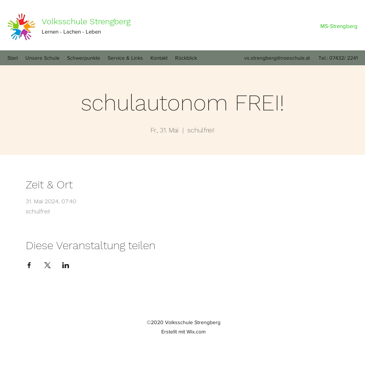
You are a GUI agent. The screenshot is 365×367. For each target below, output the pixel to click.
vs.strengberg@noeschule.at (277, 58)
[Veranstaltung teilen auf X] (47, 265)
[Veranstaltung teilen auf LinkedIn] (65, 265)
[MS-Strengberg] (339, 26)
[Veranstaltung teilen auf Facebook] (29, 265)
